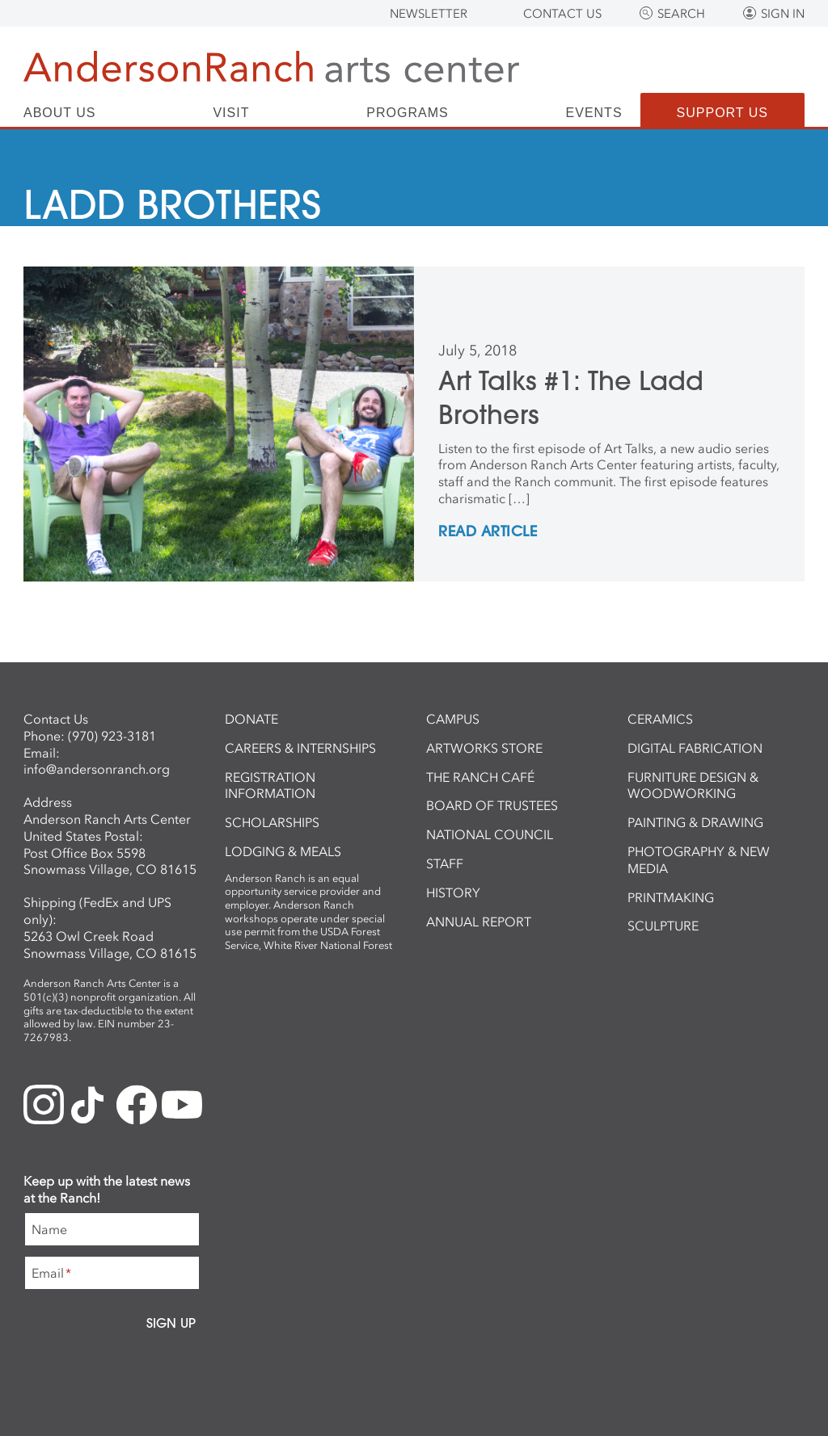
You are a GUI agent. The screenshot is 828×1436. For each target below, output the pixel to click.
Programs (407, 113)
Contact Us (562, 13)
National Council (489, 834)
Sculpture (663, 925)
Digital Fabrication (695, 748)
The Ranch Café (480, 777)
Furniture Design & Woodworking (692, 785)
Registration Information (270, 785)
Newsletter (428, 13)
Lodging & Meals (283, 851)
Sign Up (171, 1323)
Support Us (722, 113)
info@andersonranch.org (96, 769)
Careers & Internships (300, 748)
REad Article (487, 532)
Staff (444, 863)
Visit (231, 113)
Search (681, 13)
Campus (452, 719)
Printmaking (670, 897)
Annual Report (478, 921)
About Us (59, 113)
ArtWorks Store (484, 748)
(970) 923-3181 (112, 736)
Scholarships (272, 822)
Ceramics (660, 719)
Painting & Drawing (695, 822)
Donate (251, 719)
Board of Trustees (492, 805)
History (453, 892)
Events (594, 113)
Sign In (783, 13)
